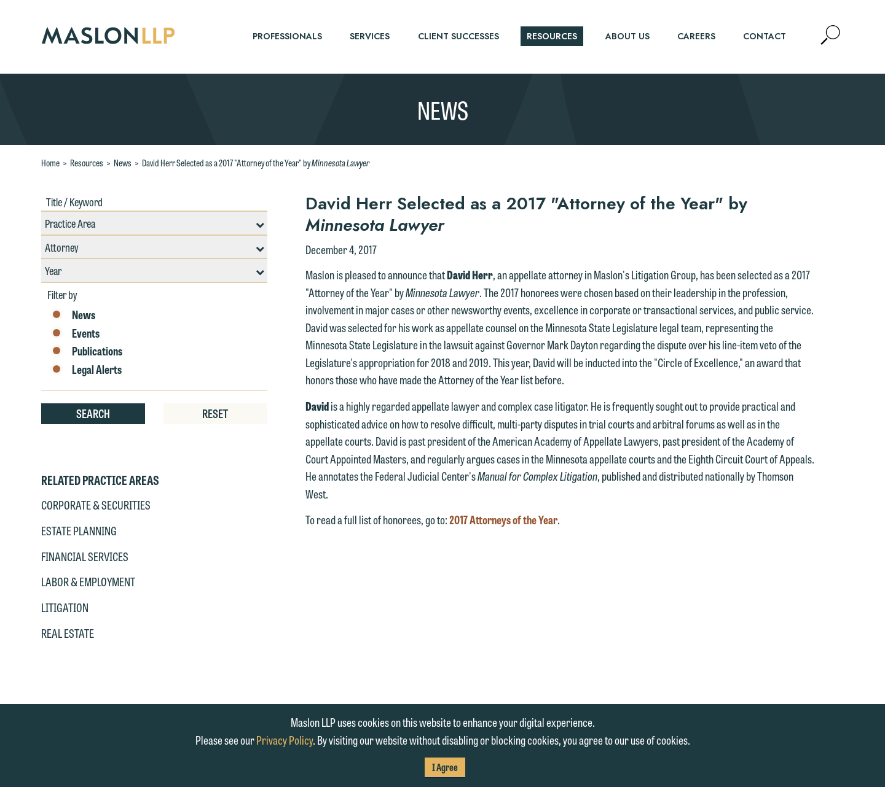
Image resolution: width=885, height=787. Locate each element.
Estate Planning (79, 530)
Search (93, 413)
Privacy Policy (284, 739)
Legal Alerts (86, 369)
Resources (86, 162)
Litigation (64, 607)
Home (50, 162)
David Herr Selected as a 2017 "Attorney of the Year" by (255, 162)
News (123, 162)
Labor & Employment (88, 581)
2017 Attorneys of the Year (503, 519)
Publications (86, 351)
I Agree (445, 767)
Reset (215, 413)
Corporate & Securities (96, 504)
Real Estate (67, 633)
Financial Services (84, 556)
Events (75, 333)
